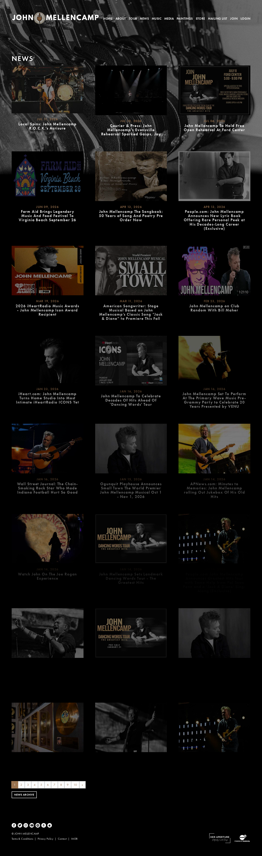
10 (75, 785)
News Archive (24, 795)
